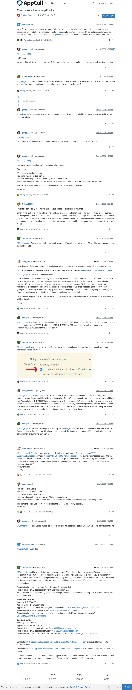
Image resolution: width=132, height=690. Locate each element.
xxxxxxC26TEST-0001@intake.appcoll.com (62, 456)
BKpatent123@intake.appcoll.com (31, 616)
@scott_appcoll (23, 274)
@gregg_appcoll (39, 76)
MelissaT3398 (27, 77)
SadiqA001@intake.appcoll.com (62, 628)
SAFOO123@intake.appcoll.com (64, 631)
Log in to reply (108, 16)
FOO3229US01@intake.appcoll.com (57, 35)
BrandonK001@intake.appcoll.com (84, 608)
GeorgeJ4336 (27, 262)
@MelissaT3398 (40, 49)
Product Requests (28, 15)
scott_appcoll (27, 391)
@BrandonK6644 (40, 521)
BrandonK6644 (28, 24)
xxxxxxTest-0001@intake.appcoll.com (97, 270)
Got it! (127, 687)
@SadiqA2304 (39, 109)
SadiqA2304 (26, 238)
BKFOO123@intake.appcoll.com (64, 610)
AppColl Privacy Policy (80, 687)
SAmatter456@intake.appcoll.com (83, 633)
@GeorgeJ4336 (38, 238)
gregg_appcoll (27, 49)
